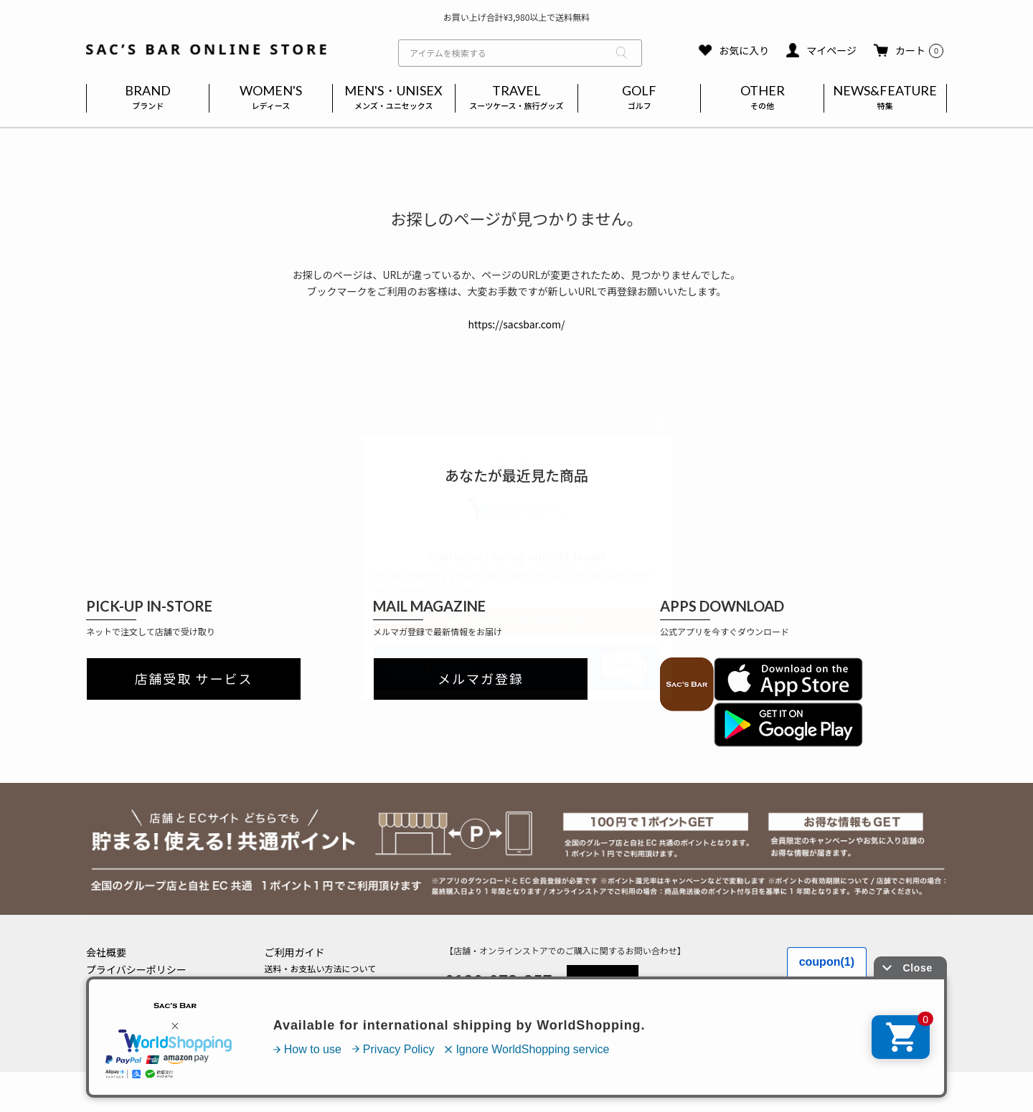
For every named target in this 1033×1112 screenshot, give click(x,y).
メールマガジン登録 (303, 1015)
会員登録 (282, 1000)
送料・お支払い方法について (321, 968)
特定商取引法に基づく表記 (146, 986)
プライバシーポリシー (136, 969)
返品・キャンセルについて (316, 984)
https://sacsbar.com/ (516, 324)
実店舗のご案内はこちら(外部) (323, 1031)
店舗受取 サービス (194, 679)
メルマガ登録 (481, 679)
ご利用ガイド (295, 952)
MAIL (602, 980)
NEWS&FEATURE (885, 98)
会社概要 (106, 952)
